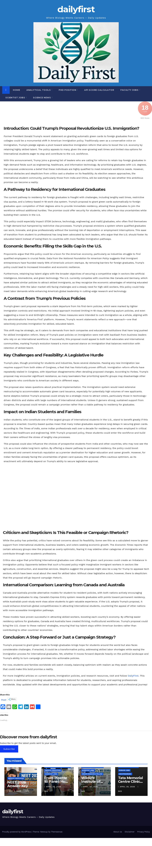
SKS (26, 791)
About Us (117, 832)
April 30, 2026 (54, 787)
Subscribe (9, 749)
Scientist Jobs (15, 97)
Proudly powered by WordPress (17, 832)
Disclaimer (130, 832)
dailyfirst (76, 9)
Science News (42, 97)
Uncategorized (125, 774)
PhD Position (68, 90)
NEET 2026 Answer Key (17, 784)
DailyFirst (133, 675)
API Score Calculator (99, 90)
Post (3, 699)
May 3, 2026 (15, 791)
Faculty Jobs (129, 90)
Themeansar (56, 832)
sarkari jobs (124, 770)
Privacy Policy (143, 832)
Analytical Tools (38, 90)
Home (16, 90)
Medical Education (16, 778)
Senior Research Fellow (92, 774)
